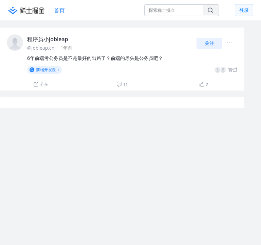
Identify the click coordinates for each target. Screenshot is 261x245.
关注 (209, 43)
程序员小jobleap (47, 39)
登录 (244, 10)
